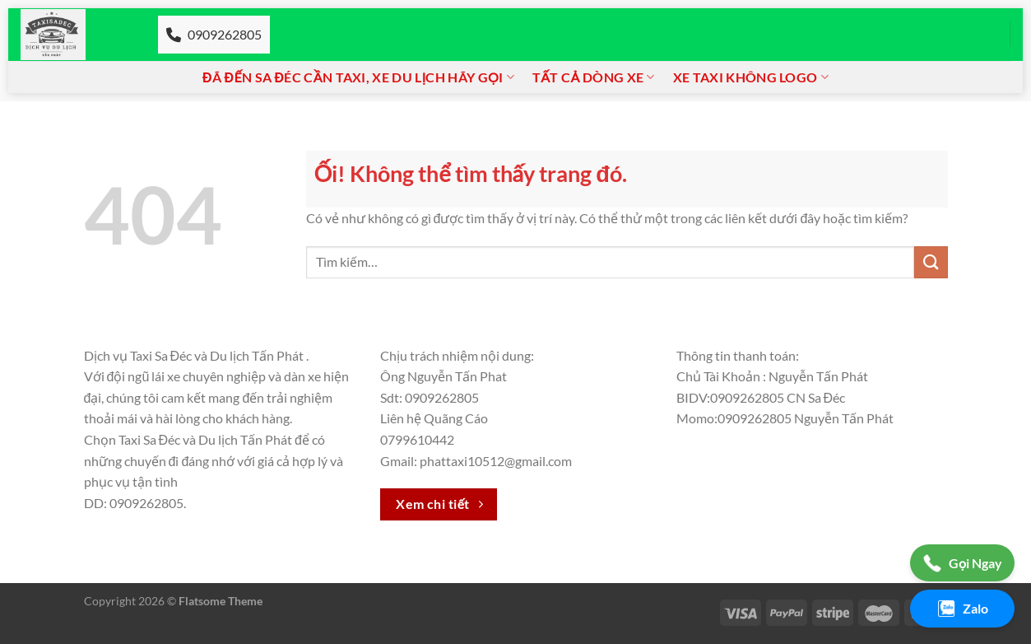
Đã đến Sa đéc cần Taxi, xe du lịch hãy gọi (358, 77)
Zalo (962, 608)
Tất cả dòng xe (593, 77)
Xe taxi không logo (751, 77)
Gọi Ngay (962, 563)
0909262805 (214, 34)
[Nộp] (930, 262)
